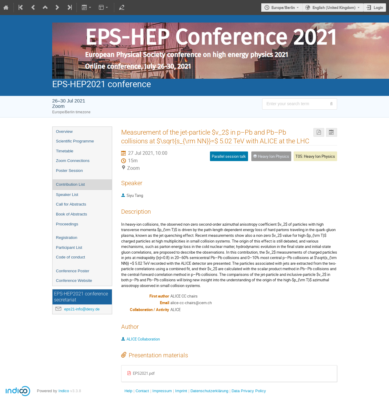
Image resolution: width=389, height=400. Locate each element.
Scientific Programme (75, 141)
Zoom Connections (73, 160)
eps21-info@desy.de (82, 309)
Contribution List (70, 184)
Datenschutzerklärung (208, 390)
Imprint (180, 390)
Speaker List (67, 194)
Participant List (69, 247)
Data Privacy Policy (248, 390)
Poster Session (69, 170)
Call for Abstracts (71, 204)
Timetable (64, 151)
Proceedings (67, 224)
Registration (66, 237)
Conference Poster (72, 271)
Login (378, 7)
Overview (64, 131)
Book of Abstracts (71, 214)
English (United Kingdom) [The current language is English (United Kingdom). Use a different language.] (334, 7)
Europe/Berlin (283, 7)
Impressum (161, 390)
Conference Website (74, 280)
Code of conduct (70, 257)
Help (128, 390)
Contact (142, 390)
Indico (63, 390)
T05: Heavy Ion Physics (315, 156)
